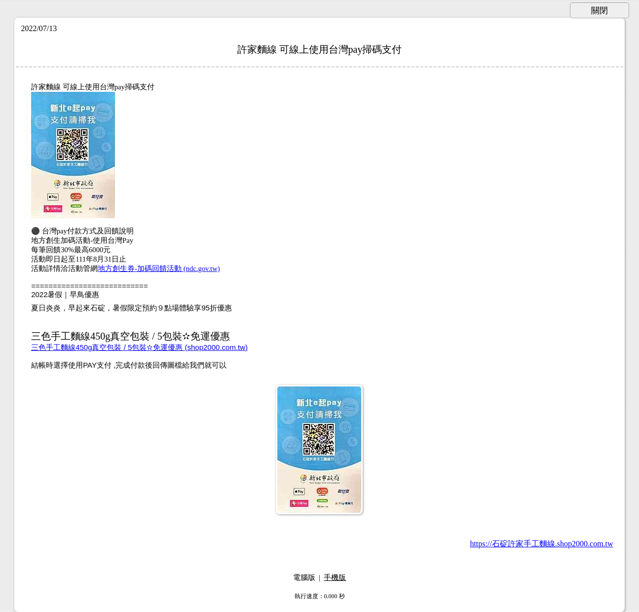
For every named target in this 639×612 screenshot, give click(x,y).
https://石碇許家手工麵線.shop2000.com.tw (541, 543)
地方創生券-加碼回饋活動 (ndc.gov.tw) (159, 268)
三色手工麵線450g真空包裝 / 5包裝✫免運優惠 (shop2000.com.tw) (139, 347)
